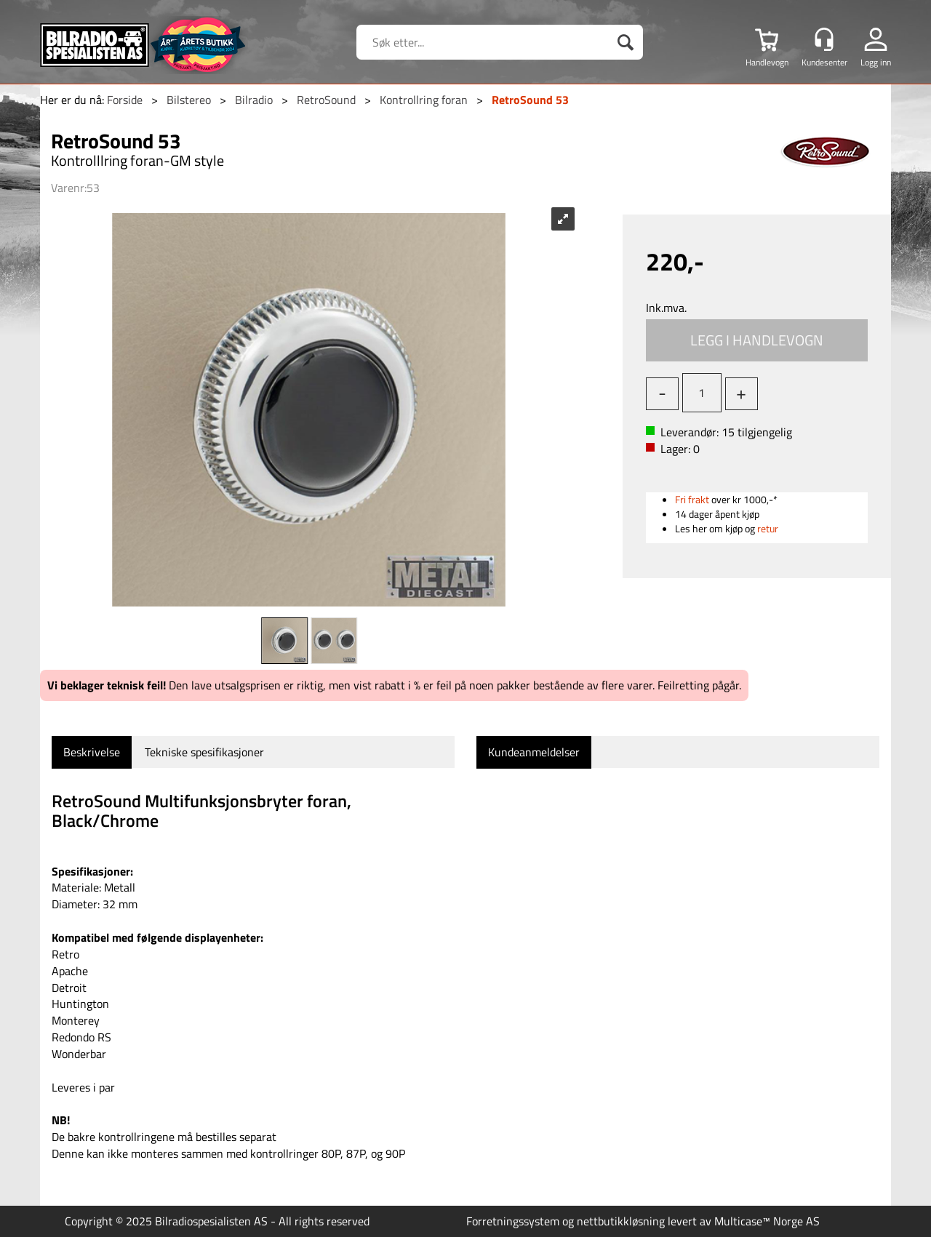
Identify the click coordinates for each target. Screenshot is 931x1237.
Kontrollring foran (424, 99)
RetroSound (326, 99)
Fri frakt (692, 499)
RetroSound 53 (530, 99)
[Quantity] (702, 392)
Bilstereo (189, 99)
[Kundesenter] (824, 39)
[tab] (92, 752)
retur (767, 528)
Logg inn (875, 61)
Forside (125, 99)
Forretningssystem (512, 1221)
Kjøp (757, 340)
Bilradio (254, 99)
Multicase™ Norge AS (767, 1221)
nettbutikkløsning (621, 1221)
